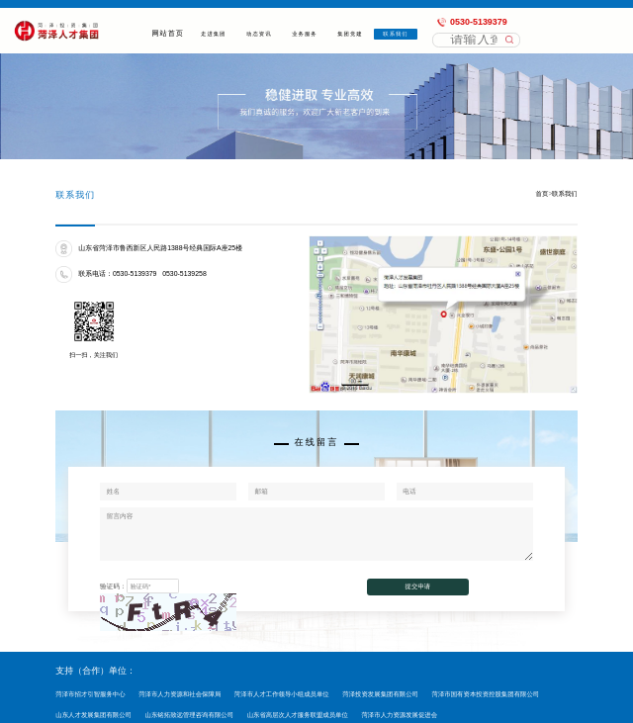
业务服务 (305, 34)
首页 (542, 193)
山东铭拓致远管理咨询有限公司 (189, 714)
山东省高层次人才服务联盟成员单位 (297, 714)
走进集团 (213, 34)
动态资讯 (259, 34)
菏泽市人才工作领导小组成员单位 (281, 693)
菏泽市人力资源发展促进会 (399, 714)
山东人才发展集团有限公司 (93, 714)
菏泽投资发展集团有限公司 (380, 693)
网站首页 (167, 34)
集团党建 (350, 34)
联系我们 (396, 34)
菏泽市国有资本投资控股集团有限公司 (486, 693)
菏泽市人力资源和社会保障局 (179, 693)
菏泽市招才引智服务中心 (90, 693)
